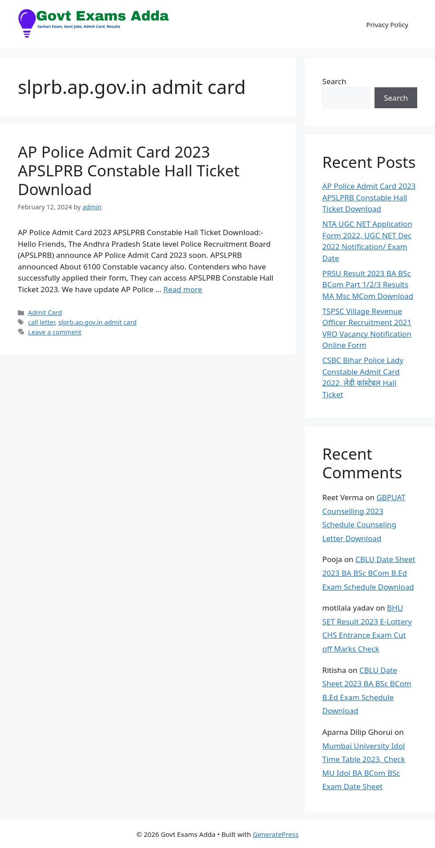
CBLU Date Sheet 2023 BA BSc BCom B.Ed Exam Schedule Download (368, 572)
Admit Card (45, 312)
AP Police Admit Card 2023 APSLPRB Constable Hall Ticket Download (128, 170)
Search (334, 81)
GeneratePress (275, 834)
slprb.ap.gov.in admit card (97, 322)
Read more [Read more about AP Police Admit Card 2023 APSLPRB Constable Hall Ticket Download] (182, 289)
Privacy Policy (387, 24)
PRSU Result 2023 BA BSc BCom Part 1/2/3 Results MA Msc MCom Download (368, 284)
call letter (41, 322)
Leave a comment (54, 332)
